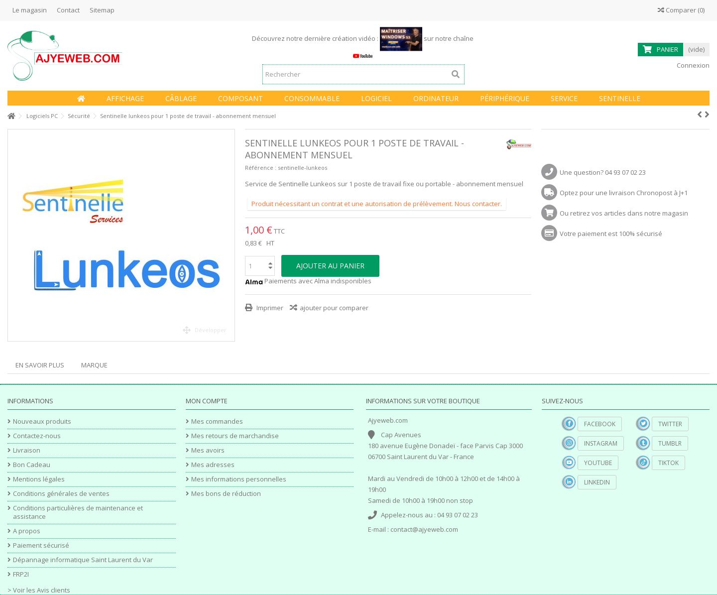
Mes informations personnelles (238, 479)
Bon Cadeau (31, 465)
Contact (68, 9)
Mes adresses (213, 465)
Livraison (26, 450)
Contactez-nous (37, 436)
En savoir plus (39, 364)
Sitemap (102, 9)
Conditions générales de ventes (61, 493)
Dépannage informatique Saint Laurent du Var (83, 560)
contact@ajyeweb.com (424, 529)
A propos (26, 531)
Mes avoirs (208, 450)
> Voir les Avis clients (38, 590)
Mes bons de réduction (226, 493)
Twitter (670, 424)
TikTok (668, 463)
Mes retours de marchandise (235, 436)
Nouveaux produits (42, 421)
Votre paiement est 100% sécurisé (611, 233)
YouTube (598, 463)
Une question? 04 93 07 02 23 (603, 172)
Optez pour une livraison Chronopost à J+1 (624, 192)
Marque (94, 364)
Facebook (599, 424)
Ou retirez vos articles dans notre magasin (624, 213)
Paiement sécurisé (41, 545)
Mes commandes (217, 421)
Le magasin (29, 9)
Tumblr (670, 443)
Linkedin (597, 482)
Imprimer (269, 307)
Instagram (600, 443)
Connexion (692, 65)
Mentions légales (39, 479)
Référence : (260, 167)
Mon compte (207, 400)
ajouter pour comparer (334, 307)
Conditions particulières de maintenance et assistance (78, 512)
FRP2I (21, 574)
